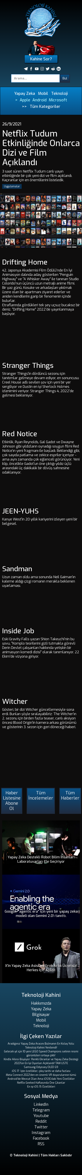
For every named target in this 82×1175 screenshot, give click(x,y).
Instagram (41, 1132)
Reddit (41, 1121)
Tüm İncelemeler (40, 795)
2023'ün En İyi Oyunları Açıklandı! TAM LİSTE (41, 1063)
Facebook (41, 1138)
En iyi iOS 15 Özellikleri (41, 1086)
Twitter (41, 1127)
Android (39, 100)
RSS (41, 1144)
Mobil (43, 93)
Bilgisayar (41, 1014)
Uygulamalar (12, 186)
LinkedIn (41, 1104)
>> (24, 106)
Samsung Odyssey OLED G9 (41, 1067)
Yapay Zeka (24, 93)
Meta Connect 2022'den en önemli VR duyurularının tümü (41, 1075)
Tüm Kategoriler (45, 106)
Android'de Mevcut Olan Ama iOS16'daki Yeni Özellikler (41, 1079)
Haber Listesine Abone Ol (12, 800)
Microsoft (58, 100)
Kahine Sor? (41, 59)
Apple (25, 100)
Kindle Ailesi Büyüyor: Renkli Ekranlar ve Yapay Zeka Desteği (41, 1059)
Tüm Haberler (70, 795)
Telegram (41, 1110)
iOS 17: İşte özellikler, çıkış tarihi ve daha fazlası (41, 1071)
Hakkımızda (41, 1003)
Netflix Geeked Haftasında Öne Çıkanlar (41, 1082)
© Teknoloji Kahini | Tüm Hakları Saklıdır (41, 1155)
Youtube (41, 1115)
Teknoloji (59, 93)
